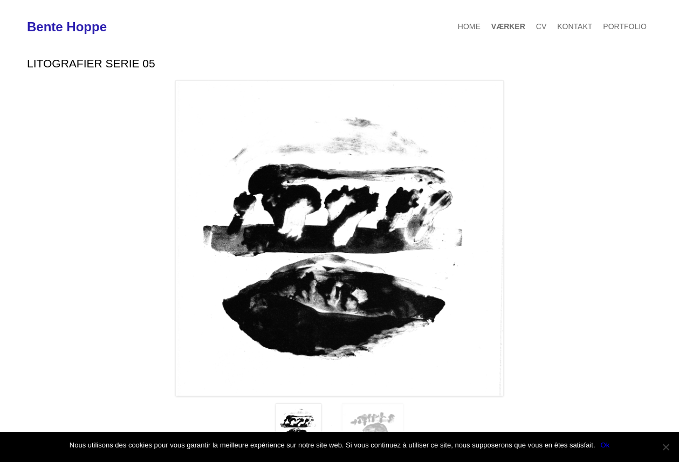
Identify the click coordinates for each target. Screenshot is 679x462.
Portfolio (625, 26)
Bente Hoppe (67, 27)
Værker (508, 26)
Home (469, 26)
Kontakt (574, 26)
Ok (605, 445)
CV (541, 26)
